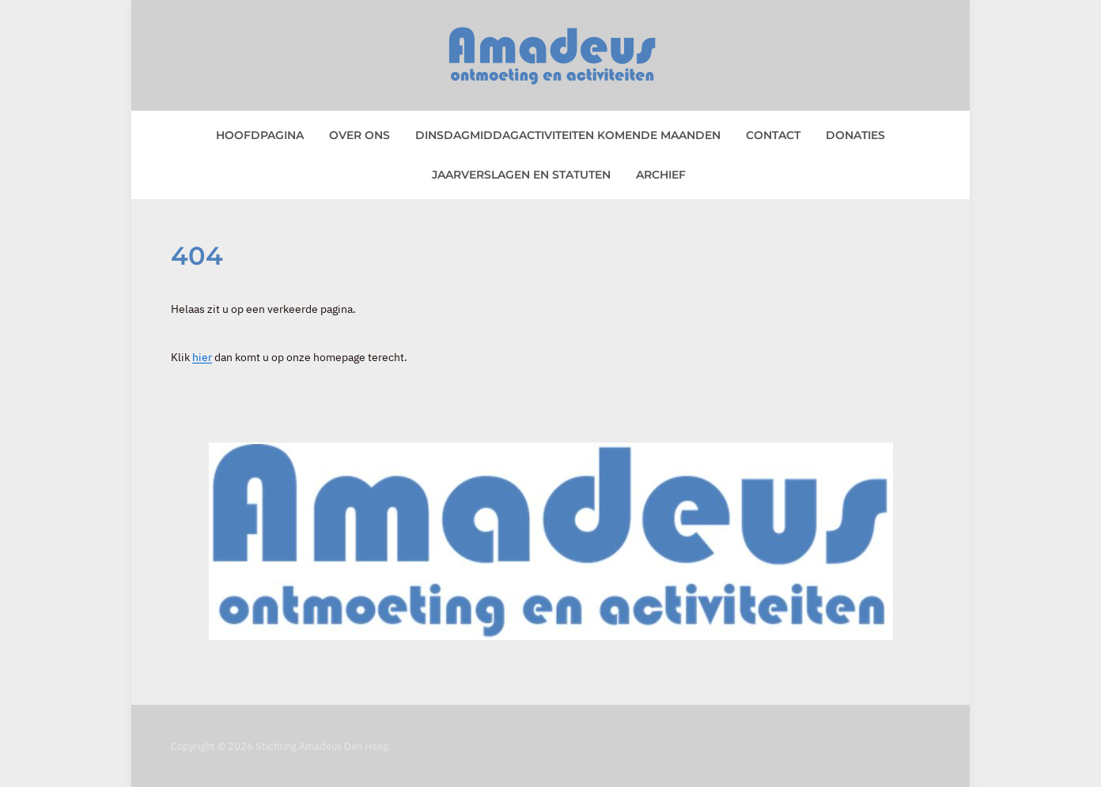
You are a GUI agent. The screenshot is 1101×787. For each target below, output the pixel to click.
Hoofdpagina (260, 135)
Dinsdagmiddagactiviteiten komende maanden (568, 135)
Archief (661, 175)
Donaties (855, 135)
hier (202, 357)
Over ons (359, 135)
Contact (773, 135)
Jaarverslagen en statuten (521, 175)
